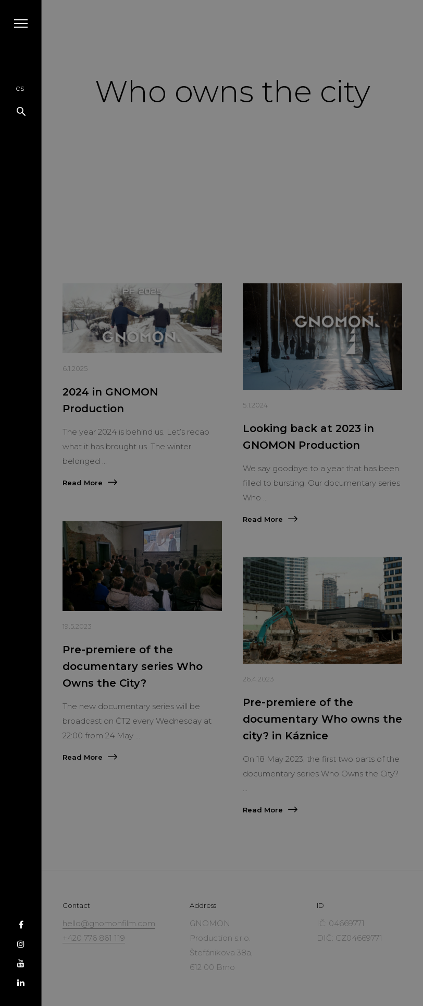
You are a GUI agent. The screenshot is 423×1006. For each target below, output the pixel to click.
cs (20, 88)
